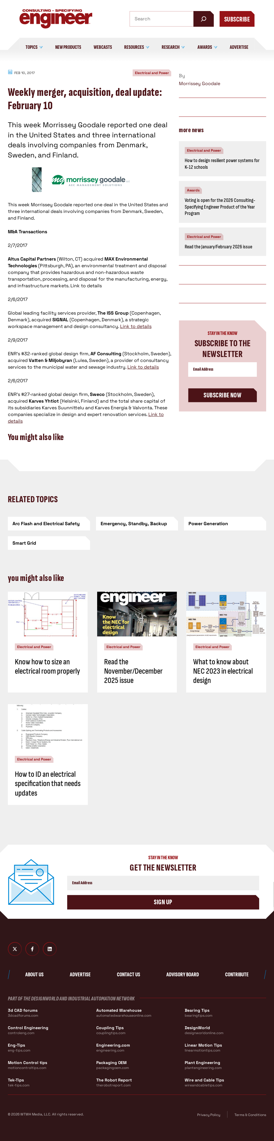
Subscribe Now (222, 395)
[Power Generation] (225, 523)
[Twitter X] (15, 949)
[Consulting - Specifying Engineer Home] (55, 18)
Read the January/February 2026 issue (218, 247)
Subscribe (237, 19)
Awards (193, 190)
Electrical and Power (152, 73)
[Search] (203, 19)
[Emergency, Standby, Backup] (137, 523)
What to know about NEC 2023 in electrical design (223, 671)
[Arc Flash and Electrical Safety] (49, 523)
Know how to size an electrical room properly (47, 666)
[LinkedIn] (50, 949)
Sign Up (163, 902)
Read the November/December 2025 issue (133, 671)
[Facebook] (32, 949)
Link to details (136, 326)
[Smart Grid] (49, 543)
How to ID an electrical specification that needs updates (48, 783)
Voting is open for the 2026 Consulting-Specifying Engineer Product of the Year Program (220, 206)
